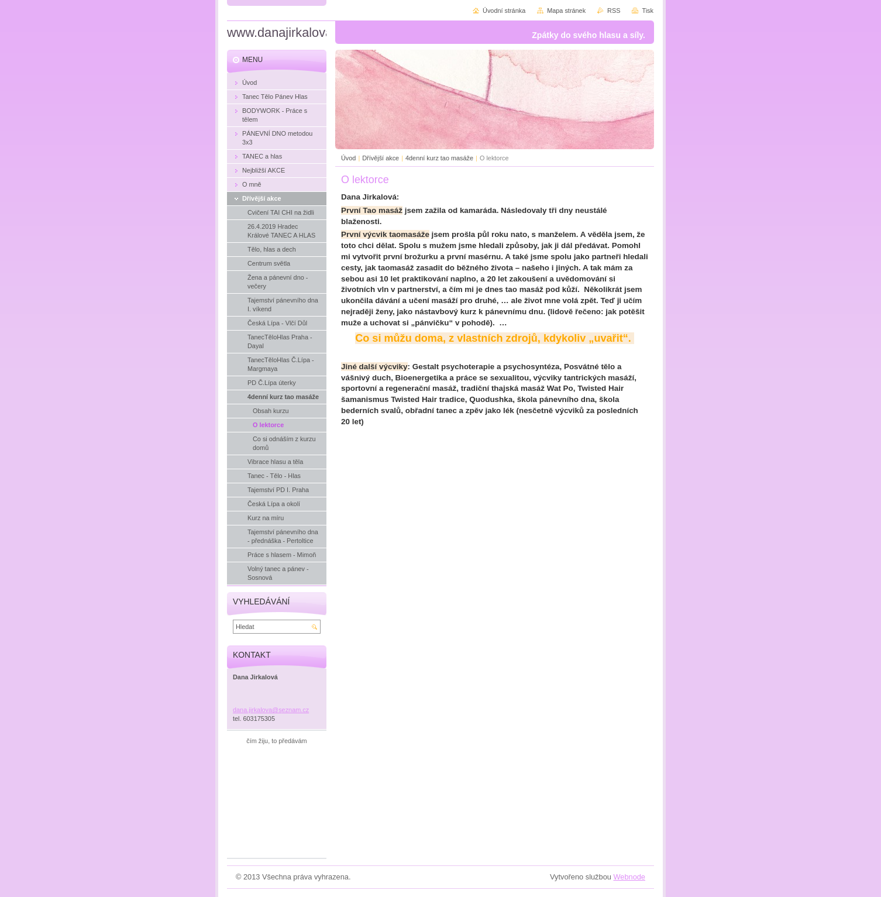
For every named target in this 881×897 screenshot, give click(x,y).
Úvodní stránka (504, 10)
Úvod (348, 157)
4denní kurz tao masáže (439, 157)
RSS (613, 10)
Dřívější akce (380, 157)
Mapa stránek (566, 10)
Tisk (647, 10)
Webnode (629, 876)
